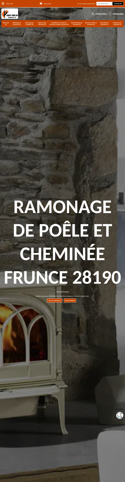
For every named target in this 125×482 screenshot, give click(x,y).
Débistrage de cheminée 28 (16, 23)
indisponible (47, 4)
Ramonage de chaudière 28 (29, 23)
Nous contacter (70, 300)
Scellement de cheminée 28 (117, 23)
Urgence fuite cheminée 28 (42, 23)
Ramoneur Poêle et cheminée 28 (91, 23)
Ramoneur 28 (6, 23)
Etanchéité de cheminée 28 (104, 23)
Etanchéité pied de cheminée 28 (76, 23)
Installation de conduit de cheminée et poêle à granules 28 (59, 23)
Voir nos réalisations (55, 300)
